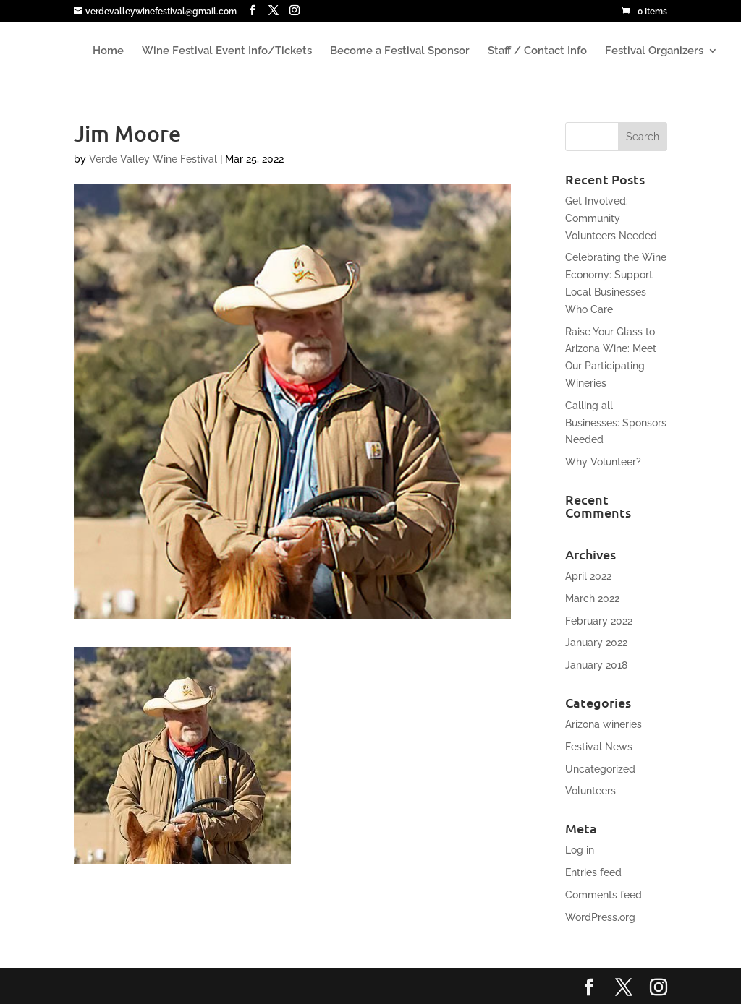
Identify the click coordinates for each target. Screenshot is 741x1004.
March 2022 (592, 598)
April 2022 (588, 576)
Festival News (598, 746)
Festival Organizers (654, 51)
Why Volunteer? (603, 462)
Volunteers (590, 791)
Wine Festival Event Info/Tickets (227, 51)
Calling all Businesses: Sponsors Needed (615, 423)
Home (108, 51)
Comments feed (603, 895)
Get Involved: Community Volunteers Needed (611, 218)
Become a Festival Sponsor (400, 51)
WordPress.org (600, 917)
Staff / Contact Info (537, 51)
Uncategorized (600, 769)
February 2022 (598, 621)
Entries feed (593, 872)
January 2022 (596, 642)
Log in (579, 850)
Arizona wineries (603, 724)
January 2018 (596, 665)
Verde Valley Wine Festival (153, 159)
